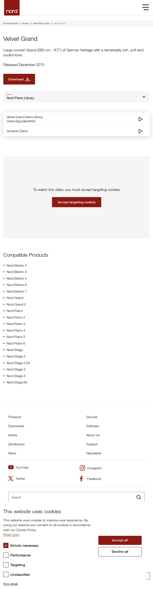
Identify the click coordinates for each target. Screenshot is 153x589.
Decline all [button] (120, 552)
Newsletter (93, 453)
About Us (93, 435)
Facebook (90, 478)
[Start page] (12, 7)
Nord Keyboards (10, 23)
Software (92, 426)
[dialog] (73, 545)
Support (92, 444)
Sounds (25, 23)
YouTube (18, 467)
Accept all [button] (120, 540)
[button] (48, 582)
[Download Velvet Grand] (19, 79)
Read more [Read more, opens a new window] (11, 534)
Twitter (16, 478)
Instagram (90, 468)
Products (14, 417)
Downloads (16, 426)
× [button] (141, 506)
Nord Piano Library (41, 23)
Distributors (16, 444)
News (12, 453)
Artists (12, 435)
